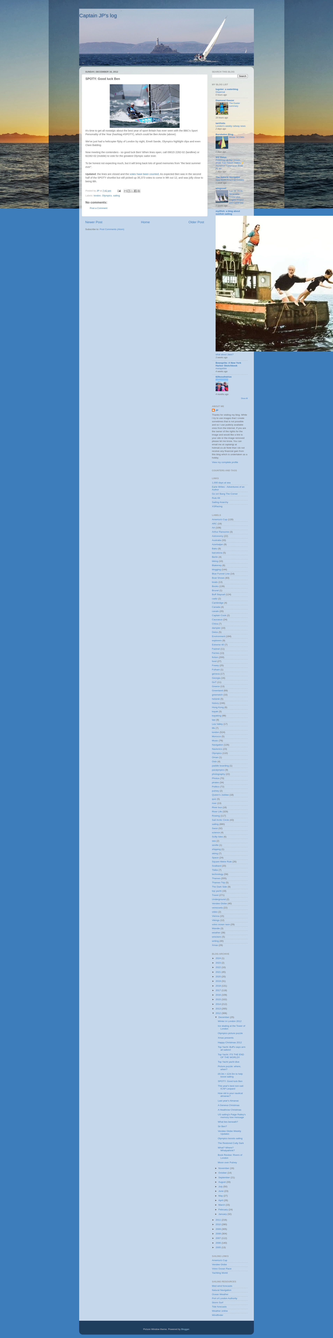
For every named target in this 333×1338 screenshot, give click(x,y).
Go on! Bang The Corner (225, 494)
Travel (215, 895)
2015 (219, 999)
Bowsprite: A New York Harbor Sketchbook (228, 364)
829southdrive (224, 376)
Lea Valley (217, 724)
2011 (219, 1220)
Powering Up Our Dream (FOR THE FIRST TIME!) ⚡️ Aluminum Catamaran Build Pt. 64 (230, 164)
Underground (219, 899)
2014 (219, 1004)
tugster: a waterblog (227, 89)
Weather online (220, 1311)
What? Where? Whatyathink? (226, 1149)
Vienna (215, 916)
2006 (219, 1243)
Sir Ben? (222, 1126)
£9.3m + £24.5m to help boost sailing (230, 1075)
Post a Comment (98, 208)
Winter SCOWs (236, 137)
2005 (219, 1247)
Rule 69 (216, 498)
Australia (216, 540)
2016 (219, 995)
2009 (219, 1229)
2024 (219, 958)
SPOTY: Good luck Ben (230, 1081)
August (222, 1182)
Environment (218, 636)
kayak (215, 711)
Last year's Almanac (228, 1100)
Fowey (215, 665)
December (224, 1017)
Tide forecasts (219, 1306)
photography (218, 774)
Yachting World (220, 1273)
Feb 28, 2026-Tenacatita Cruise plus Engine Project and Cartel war (236, 197)
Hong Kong (218, 707)
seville (215, 845)
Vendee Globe (219, 903)
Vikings (215, 920)
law (213, 720)
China (215, 623)
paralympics (218, 770)
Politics (215, 786)
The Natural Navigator (228, 177)
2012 (219, 1013)
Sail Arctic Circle (220, 820)
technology (217, 874)
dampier (216, 628)
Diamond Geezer (225, 100)
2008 (219, 1233)
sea (214, 841)
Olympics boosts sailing (230, 1138)
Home (145, 222)
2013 (219, 1008)
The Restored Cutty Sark (231, 1143)
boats (215, 582)
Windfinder (217, 1315)
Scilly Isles (217, 836)
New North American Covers (230, 180)
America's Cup (219, 519)
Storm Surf (217, 1302)
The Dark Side (219, 886)
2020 (219, 976)
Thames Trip (218, 882)
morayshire (221, 368)
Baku (214, 548)
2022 (219, 967)
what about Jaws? (225, 354)
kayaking (216, 715)
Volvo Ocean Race (221, 1268)
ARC (214, 523)
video (215, 912)
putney (215, 791)
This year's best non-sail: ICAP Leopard (231, 1087)
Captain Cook (219, 615)
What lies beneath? (228, 1122)
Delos (215, 632)
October (222, 1172)
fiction (215, 657)
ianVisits (220, 123)
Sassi (215, 828)
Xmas (215, 945)
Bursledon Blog (224, 134)
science (216, 832)
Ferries (215, 653)
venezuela (217, 907)
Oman (215, 757)
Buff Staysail (218, 594)
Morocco (216, 736)
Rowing (216, 815)
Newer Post (93, 222)
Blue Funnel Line (221, 573)
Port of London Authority (224, 1298)
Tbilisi (215, 870)
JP (216, 410)
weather (216, 932)
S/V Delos (221, 157)
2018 (219, 985)
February (223, 1209)
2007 (219, 1238)
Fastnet (216, 649)
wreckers (216, 936)
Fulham (216, 669)
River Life (217, 811)
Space (215, 857)
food (214, 661)
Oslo (214, 761)
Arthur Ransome (220, 532)
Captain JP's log (98, 15)
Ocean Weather (220, 1294)
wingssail (221, 188)
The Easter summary (234, 104)
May (220, 1195)
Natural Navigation (221, 1290)
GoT (214, 682)
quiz (214, 799)
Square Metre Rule (222, 861)
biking (215, 561)
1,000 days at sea (221, 482)
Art (213, 527)
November (224, 1168)
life (213, 728)
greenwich (217, 694)
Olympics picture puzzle (230, 1033)
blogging (216, 569)
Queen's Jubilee (220, 795)
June (221, 1191)
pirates (215, 782)
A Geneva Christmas (229, 1105)
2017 (219, 990)
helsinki (216, 699)
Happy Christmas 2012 (230, 1042)
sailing (116, 195)
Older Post (196, 222)
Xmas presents (226, 1037)
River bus (217, 807)
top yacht (217, 891)
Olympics (107, 195)
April (221, 1200)
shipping (216, 849)
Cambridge (217, 603)
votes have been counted (144, 174)
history (215, 703)
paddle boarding (220, 765)
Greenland (217, 690)
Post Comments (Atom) (112, 229)
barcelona (217, 552)
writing (215, 941)
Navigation (217, 744)
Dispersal (220, 92)
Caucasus (217, 619)
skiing (215, 853)
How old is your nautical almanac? (230, 1094)
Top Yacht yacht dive (228, 1062)
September (224, 1177)
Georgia (216, 678)
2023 (219, 962)
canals (215, 611)
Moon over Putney (227, 1162)
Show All (244, 398)
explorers (217, 640)
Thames (216, 878)
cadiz (215, 598)
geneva (216, 673)
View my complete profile (225, 462)
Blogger (185, 1329)
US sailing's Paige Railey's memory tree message (232, 1116)
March (222, 1205)
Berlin (215, 557)
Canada (216, 607)
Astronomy (217, 536)
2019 (219, 981)
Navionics (217, 749)
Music (215, 740)
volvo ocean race (221, 924)
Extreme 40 (218, 644)
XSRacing (217, 506)
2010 (219, 1224)
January (222, 1214)
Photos (215, 778)
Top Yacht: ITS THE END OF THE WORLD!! (231, 1056)
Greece (216, 686)
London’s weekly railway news (230, 126)
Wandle (216, 928)
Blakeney (217, 565)
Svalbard (216, 866)
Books (215, 586)
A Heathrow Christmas (229, 1109)
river (214, 803)
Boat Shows (218, 578)
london (97, 195)
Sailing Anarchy (220, 502)
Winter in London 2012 (230, 1021)
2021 (219, 972)
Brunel (215, 590)
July (220, 1186)
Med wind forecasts (222, 1286)
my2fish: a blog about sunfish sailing (228, 212)
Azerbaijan (217, 544)
